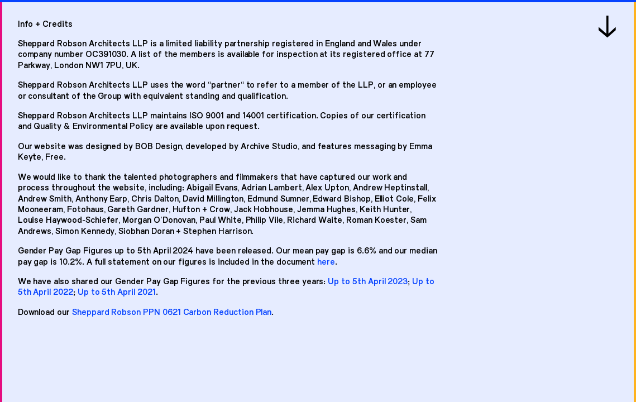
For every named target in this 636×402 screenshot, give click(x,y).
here (326, 261)
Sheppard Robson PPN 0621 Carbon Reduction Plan (171, 311)
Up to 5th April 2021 (117, 291)
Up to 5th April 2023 (368, 280)
